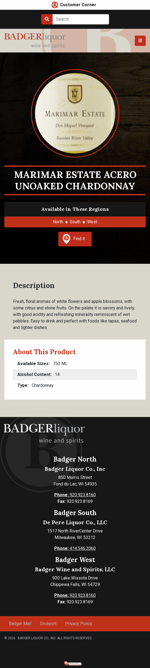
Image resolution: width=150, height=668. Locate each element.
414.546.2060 (75, 548)
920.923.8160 (75, 494)
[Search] (80, 19)
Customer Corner (78, 4)
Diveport (48, 623)
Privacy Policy (78, 623)
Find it (73, 239)
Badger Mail (20, 623)
